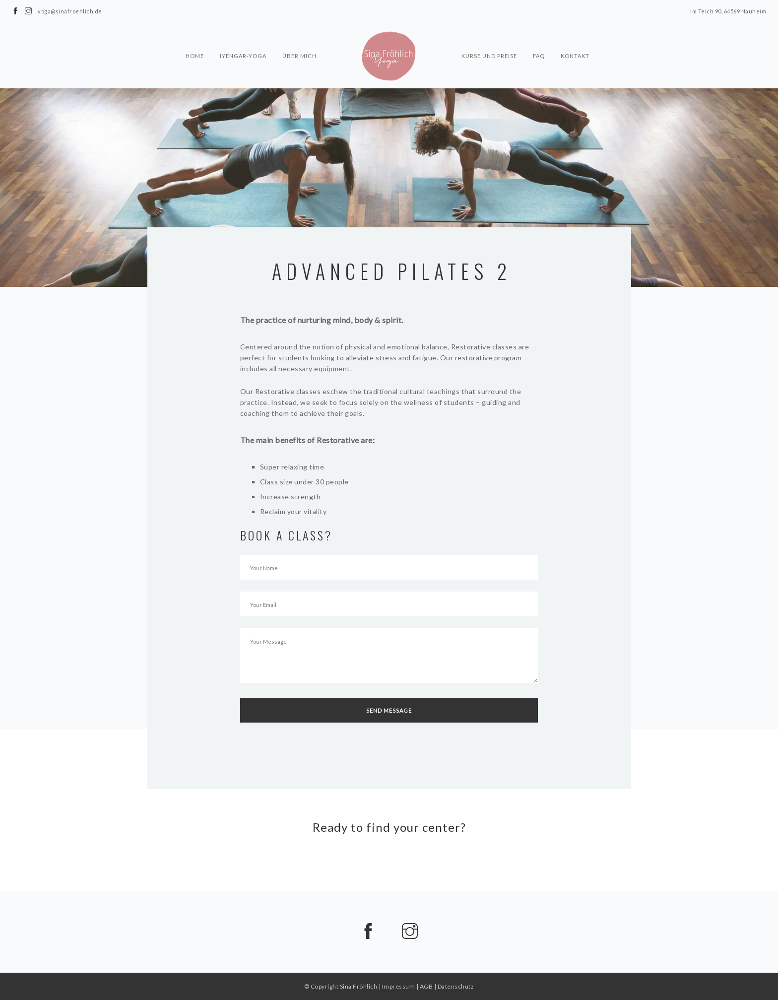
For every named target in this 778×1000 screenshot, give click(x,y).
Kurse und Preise (489, 38)
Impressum (398, 986)
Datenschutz (456, 986)
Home (195, 38)
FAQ (539, 38)
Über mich (299, 38)
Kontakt (575, 38)
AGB (426, 986)
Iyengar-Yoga (243, 38)
